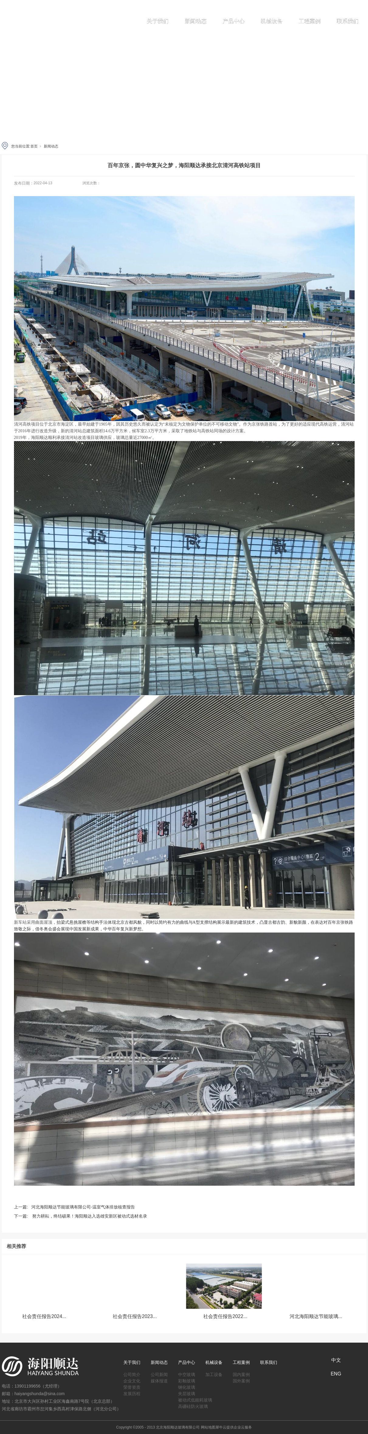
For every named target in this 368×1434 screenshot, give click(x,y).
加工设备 (213, 1373)
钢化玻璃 (186, 1386)
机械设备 (272, 21)
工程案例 (310, 21)
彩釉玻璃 (186, 1379)
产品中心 (234, 21)
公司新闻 (159, 1373)
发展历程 (131, 1392)
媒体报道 (159, 1379)
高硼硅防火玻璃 (193, 1405)
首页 (34, 146)
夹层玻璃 (186, 1392)
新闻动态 (196, 21)
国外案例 (241, 1379)
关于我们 (158, 21)
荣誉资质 (131, 1386)
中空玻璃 (186, 1373)
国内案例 (241, 1373)
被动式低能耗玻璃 (195, 1399)
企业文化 (131, 1379)
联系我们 (348, 21)
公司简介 (131, 1373)
